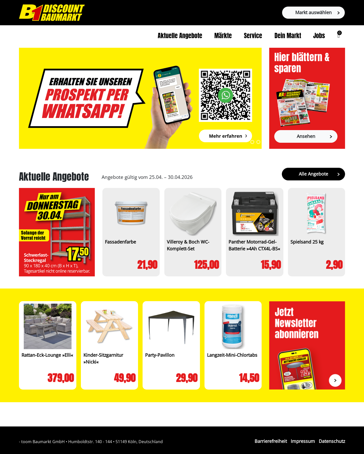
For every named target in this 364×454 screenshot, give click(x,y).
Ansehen (314, 136)
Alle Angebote (319, 174)
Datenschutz (332, 441)
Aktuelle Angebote (180, 36)
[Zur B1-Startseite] (52, 12)
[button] (338, 36)
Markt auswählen (317, 12)
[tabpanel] (140, 98)
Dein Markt (288, 36)
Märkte (223, 36)
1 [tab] (252, 142)
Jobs (319, 36)
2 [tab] (258, 142)
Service (253, 36)
